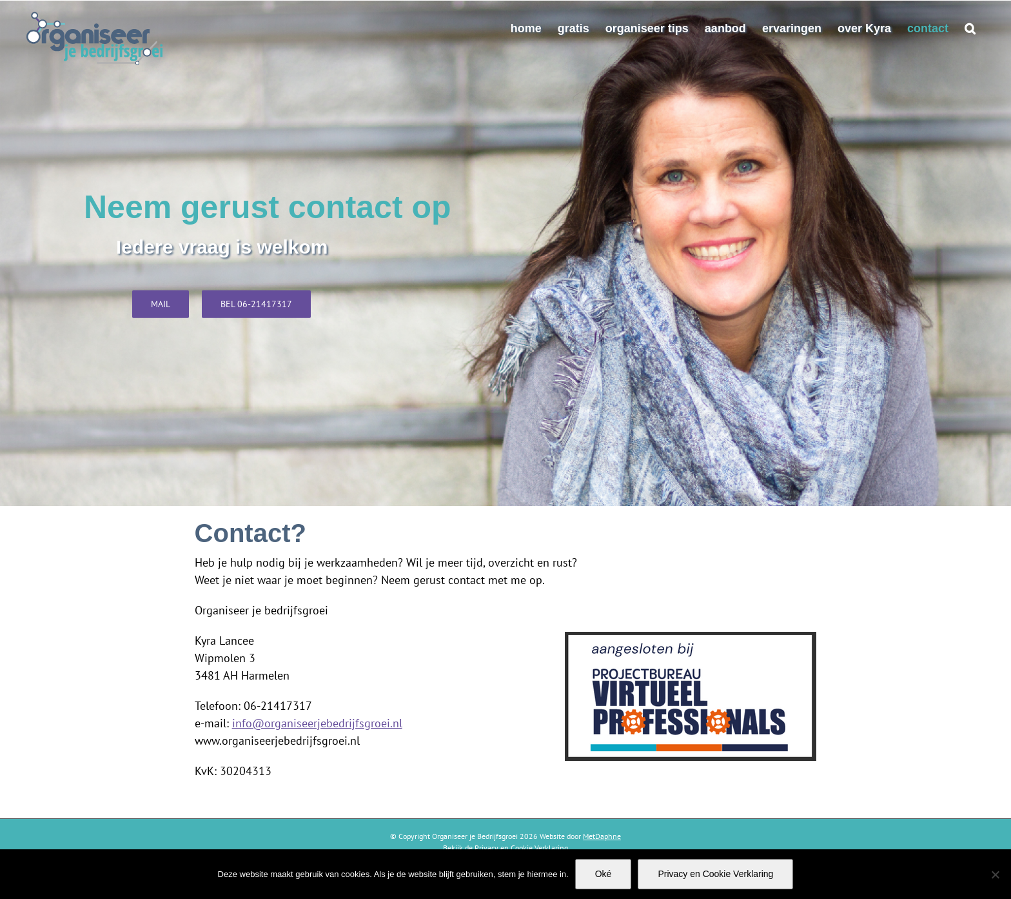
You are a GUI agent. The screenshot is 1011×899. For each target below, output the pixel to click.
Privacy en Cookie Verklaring (715, 874)
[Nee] (994, 874)
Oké (603, 874)
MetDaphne (602, 836)
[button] (970, 28)
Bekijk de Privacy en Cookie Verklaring (505, 848)
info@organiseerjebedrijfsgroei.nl (317, 723)
